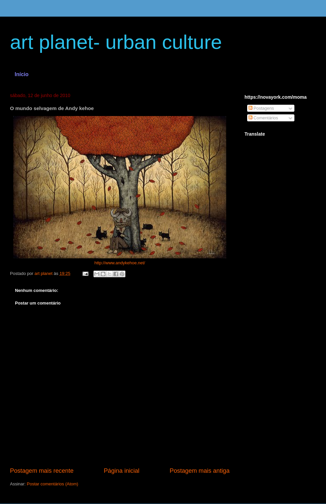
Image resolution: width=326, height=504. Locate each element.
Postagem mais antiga (200, 470)
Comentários (263, 117)
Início (22, 74)
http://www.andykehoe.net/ (119, 262)
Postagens (261, 108)
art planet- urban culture (116, 42)
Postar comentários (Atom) (53, 483)
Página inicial (121, 470)
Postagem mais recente (42, 470)
